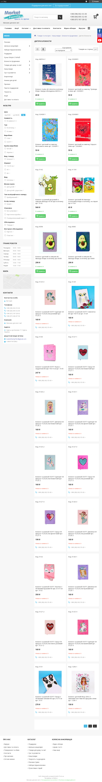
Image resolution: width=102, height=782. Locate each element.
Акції (17, 28)
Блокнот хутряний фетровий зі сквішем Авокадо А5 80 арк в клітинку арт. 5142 (49, 201)
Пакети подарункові (11, 88)
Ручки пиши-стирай (35, 768)
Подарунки (8, 54)
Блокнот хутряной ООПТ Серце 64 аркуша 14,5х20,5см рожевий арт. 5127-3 (81, 478)
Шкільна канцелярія (11, 46)
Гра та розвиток (10, 73)
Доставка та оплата (41, 28)
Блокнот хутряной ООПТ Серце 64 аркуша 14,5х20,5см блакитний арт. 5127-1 (81, 368)
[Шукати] (60, 17)
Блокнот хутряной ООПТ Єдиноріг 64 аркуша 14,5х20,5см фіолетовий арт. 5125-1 (82, 423)
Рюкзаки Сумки (34, 762)
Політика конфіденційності (67, 780)
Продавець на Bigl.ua (51, 778)
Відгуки (82, 28)
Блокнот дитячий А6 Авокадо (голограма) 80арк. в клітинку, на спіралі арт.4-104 (83, 201)
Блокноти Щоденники (70, 36)
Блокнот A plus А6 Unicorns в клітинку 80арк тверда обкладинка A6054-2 (49, 90)
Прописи (7, 84)
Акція (6, 96)
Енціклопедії (8, 76)
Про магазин (8, 756)
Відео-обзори (70, 28)
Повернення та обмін (11, 750)
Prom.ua (61, 776)
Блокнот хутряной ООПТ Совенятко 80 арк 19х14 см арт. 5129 (82, 313)
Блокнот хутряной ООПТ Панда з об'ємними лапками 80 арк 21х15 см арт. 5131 (48, 698)
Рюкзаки (7, 42)
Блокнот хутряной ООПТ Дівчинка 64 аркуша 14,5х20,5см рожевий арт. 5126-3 (82, 533)
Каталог (25, 28)
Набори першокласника (12, 50)
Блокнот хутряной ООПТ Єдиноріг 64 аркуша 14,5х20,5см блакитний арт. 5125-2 (49, 478)
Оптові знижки (9, 759)
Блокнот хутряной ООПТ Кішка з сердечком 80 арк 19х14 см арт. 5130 (49, 368)
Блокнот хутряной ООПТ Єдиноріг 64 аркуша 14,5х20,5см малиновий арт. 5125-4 (82, 643)
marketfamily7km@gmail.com (16, 339)
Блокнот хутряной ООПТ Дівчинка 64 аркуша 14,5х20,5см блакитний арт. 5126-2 (49, 423)
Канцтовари (56, 36)
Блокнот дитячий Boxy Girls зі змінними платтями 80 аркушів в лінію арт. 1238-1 (82, 698)
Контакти (57, 28)
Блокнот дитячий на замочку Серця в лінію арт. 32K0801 (82, 145)
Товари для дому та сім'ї (13, 65)
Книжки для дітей (10, 80)
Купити (42, 104)
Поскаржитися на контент (49, 780)
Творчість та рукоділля (37, 759)
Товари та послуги (43, 36)
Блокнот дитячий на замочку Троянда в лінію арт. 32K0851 (82, 90)
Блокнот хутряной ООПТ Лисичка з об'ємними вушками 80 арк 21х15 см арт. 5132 (49, 588)
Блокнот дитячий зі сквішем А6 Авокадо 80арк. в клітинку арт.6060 (81, 257)
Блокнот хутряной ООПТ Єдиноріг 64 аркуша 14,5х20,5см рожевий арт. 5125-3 (49, 313)
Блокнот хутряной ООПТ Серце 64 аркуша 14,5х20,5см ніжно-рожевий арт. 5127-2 (48, 643)
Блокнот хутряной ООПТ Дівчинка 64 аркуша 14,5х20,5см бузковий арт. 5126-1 (82, 588)
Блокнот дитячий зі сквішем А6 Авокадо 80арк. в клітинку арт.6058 (48, 257)
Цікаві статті (57, 747)
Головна (8, 28)
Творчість (7, 92)
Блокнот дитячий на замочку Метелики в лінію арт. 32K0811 (47, 145)
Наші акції (56, 750)
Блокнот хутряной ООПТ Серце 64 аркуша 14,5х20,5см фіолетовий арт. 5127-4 (49, 533)
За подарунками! (62, 5)
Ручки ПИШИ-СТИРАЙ (12, 57)
